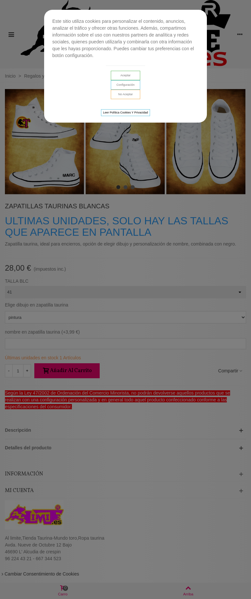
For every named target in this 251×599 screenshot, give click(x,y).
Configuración (125, 84)
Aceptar (125, 75)
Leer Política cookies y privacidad (125, 112)
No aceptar (125, 94)
